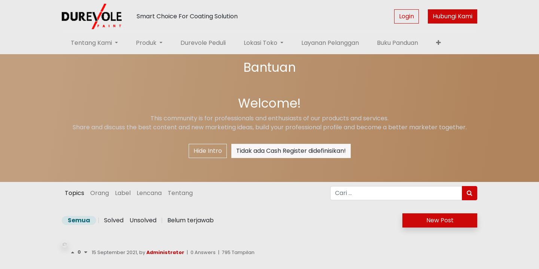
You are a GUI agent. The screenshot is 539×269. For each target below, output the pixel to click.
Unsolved (143, 220)
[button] (438, 42)
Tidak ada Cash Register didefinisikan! (291, 150)
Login (406, 16)
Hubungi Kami (452, 16)
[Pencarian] (469, 193)
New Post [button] (440, 220)
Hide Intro (208, 150)
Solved (114, 220)
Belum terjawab (190, 220)
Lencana (149, 193)
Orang (99, 193)
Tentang (180, 193)
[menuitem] (203, 42)
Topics (74, 193)
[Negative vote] (86, 252)
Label (123, 193)
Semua (79, 220)
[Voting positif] (74, 252)
